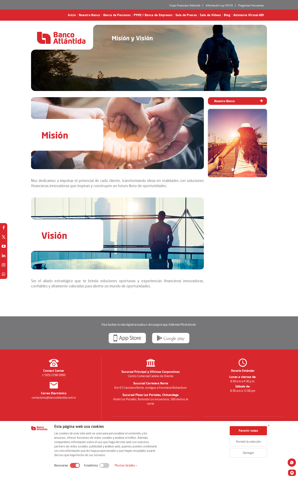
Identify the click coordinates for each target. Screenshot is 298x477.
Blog (227, 15)
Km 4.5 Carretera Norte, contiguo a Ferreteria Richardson (150, 387)
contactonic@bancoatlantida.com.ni (54, 397)
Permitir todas (248, 430)
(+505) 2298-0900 (53, 375)
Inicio (72, 15)
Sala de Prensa (186, 15)
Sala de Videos (210, 15)
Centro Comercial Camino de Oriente (150, 376)
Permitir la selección (248, 441)
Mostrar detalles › (126, 465)
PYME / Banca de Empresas (153, 15)
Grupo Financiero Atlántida (184, 5)
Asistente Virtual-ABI (248, 15)
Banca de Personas (117, 15)
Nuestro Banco (89, 15)
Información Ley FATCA (219, 5)
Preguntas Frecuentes (251, 5)
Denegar (248, 452)
